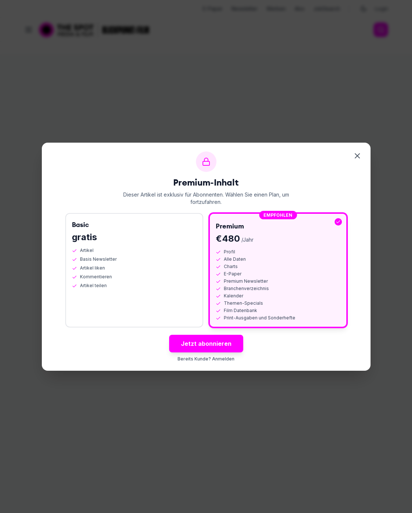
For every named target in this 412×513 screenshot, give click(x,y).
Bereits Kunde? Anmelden (206, 359)
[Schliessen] (357, 156)
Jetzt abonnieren (206, 343)
